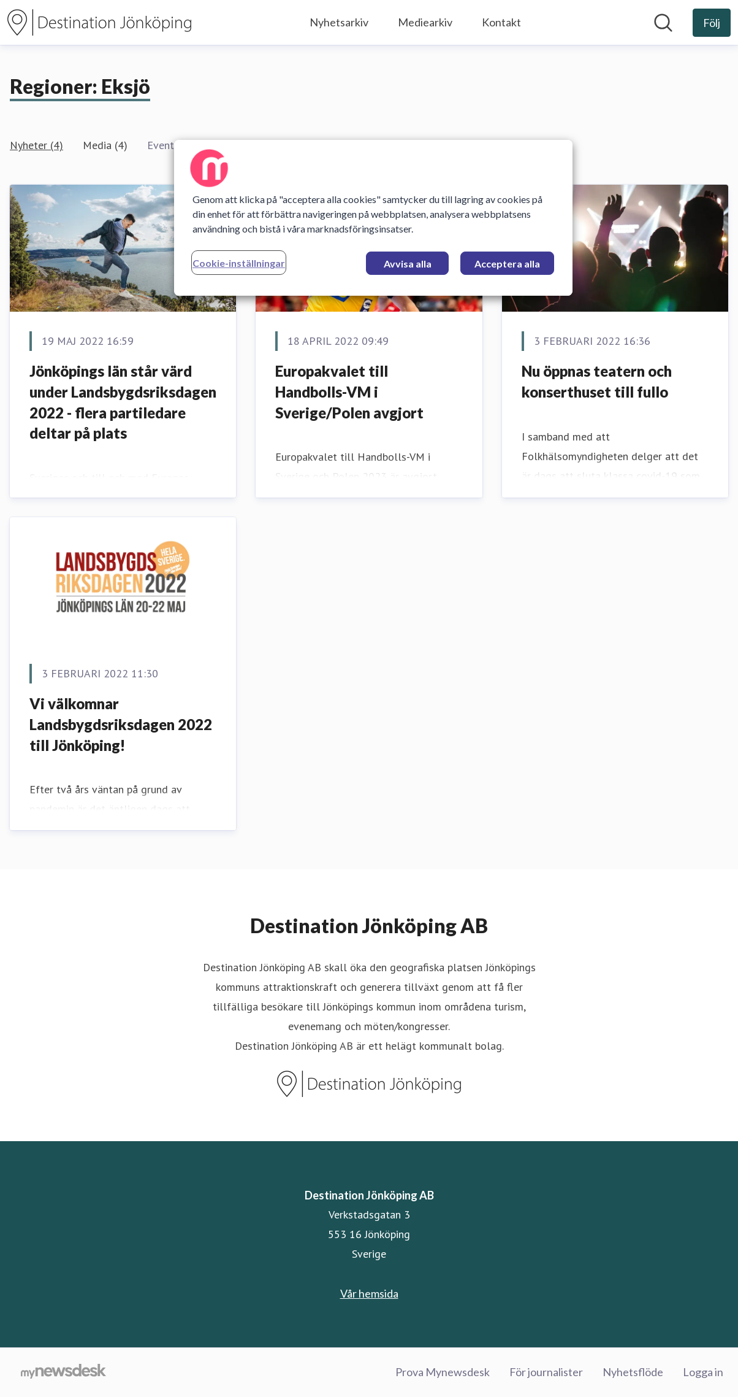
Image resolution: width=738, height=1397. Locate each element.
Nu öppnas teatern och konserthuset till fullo (597, 381)
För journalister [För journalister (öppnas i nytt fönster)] (546, 1372)
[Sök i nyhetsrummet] (663, 23)
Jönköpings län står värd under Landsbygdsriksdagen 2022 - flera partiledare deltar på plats (122, 402)
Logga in (703, 1372)
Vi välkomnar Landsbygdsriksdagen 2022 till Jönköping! (120, 724)
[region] (373, 218)
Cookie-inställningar (238, 263)
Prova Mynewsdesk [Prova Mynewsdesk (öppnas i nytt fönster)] (442, 1372)
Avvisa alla (408, 263)
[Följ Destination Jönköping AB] (712, 23)
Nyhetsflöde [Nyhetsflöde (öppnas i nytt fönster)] (633, 1372)
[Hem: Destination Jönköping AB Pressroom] (99, 22)
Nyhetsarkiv (339, 22)
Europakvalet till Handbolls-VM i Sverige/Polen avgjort (349, 391)
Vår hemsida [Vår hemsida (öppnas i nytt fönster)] (369, 1293)
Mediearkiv (425, 22)
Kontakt (501, 22)
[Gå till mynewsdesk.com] (63, 1372)
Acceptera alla (507, 263)
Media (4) (105, 145)
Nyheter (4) (36, 145)
